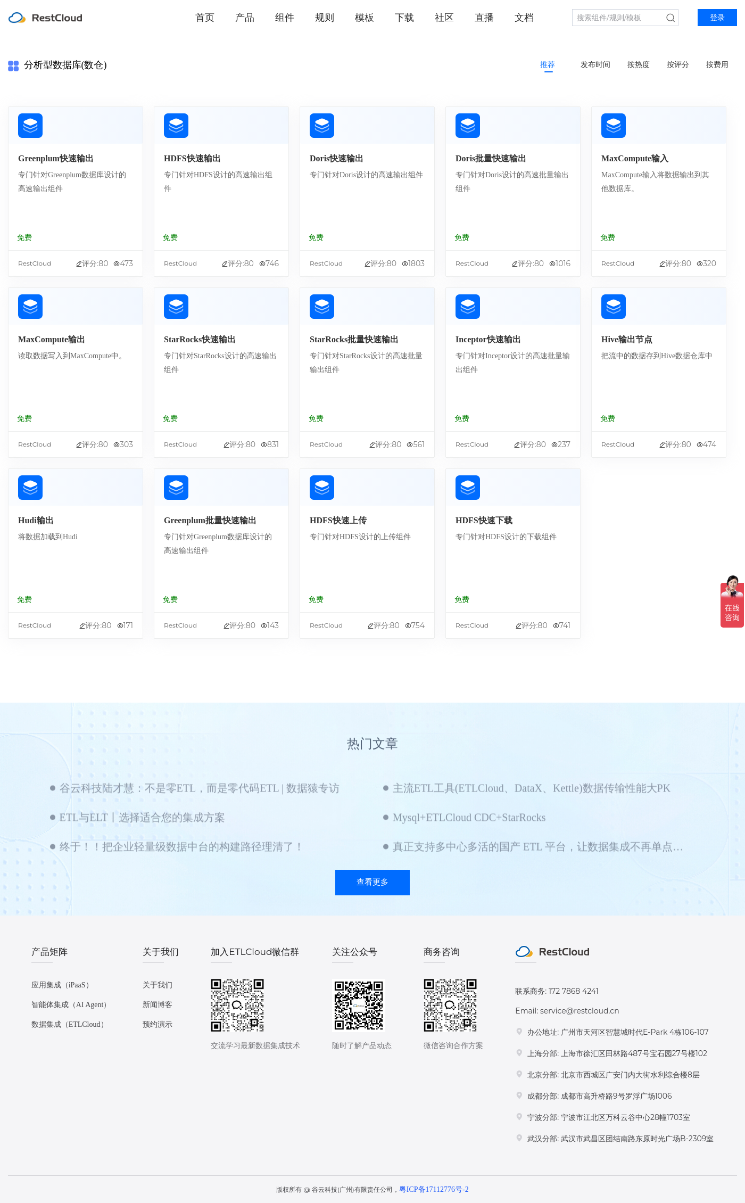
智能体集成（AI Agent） (71, 1005)
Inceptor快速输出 (488, 339)
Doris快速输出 (336, 158)
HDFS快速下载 (484, 520)
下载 (404, 17)
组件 (284, 17)
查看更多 (372, 882)
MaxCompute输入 (634, 158)
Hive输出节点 (626, 339)
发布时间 (595, 65)
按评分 (678, 65)
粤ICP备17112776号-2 (434, 1189)
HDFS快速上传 (338, 520)
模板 (364, 17)
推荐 (547, 65)
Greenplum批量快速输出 (210, 520)
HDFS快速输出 (192, 158)
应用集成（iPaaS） (62, 985)
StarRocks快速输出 (200, 339)
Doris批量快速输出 (491, 158)
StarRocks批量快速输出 (354, 339)
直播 (484, 17)
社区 (444, 17)
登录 (717, 18)
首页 (204, 17)
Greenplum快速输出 (56, 158)
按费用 (717, 65)
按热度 (638, 65)
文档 (524, 17)
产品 (244, 17)
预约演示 (157, 1024)
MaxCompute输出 (51, 339)
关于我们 (157, 985)
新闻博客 (157, 1005)
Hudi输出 (36, 520)
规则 (324, 17)
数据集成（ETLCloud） (69, 1024)
